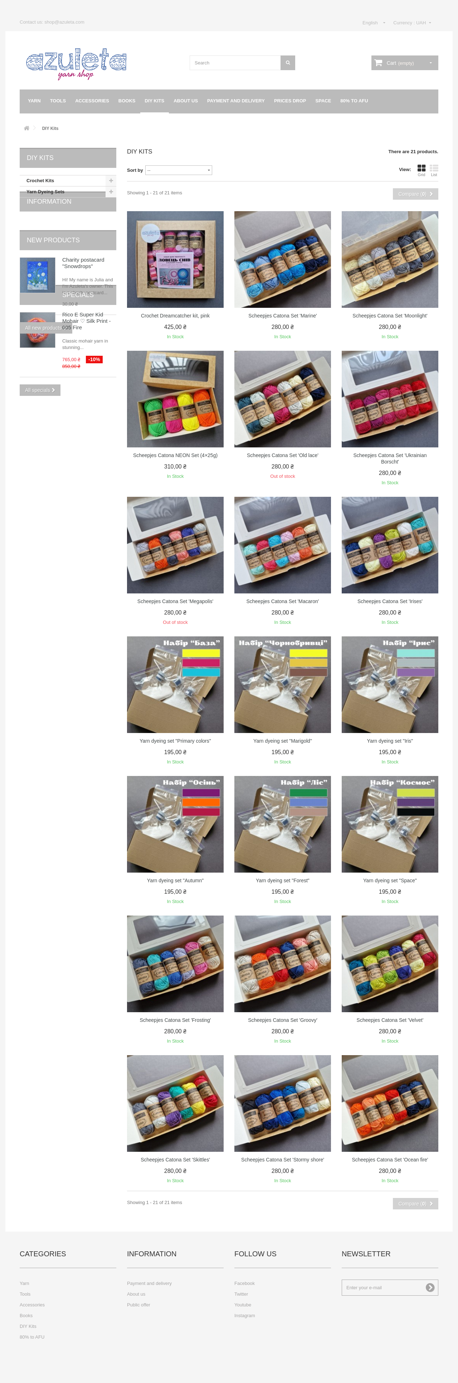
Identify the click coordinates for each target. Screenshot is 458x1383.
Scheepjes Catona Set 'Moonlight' (389, 316)
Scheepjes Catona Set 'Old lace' (282, 455)
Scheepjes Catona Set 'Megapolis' (175, 601)
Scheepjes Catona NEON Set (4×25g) (175, 455)
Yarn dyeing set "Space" (390, 880)
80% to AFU (354, 100)
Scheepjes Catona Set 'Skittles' (175, 1160)
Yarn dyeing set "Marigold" (282, 741)
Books (127, 100)
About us (186, 100)
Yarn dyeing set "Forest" (283, 880)
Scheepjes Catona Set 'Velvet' (390, 1020)
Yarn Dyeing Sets (45, 191)
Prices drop (290, 100)
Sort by (135, 170)
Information (49, 218)
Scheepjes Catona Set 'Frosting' (175, 1020)
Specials (42, 360)
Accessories (92, 100)
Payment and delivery (236, 100)
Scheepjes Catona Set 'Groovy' (282, 1020)
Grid (421, 170)
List (434, 170)
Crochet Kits (40, 180)
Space (323, 100)
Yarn (34, 100)
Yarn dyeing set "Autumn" (175, 880)
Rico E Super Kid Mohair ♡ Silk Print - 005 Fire (86, 386)
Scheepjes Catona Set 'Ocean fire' (390, 1160)
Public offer (138, 1304)
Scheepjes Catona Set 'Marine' (282, 316)
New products (53, 246)
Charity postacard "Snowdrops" (83, 269)
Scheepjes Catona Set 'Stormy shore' (282, 1160)
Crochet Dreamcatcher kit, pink (175, 316)
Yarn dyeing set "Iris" (390, 741)
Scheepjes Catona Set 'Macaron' (282, 601)
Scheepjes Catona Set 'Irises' (390, 601)
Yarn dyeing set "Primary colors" (175, 741)
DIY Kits (155, 100)
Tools (58, 100)
